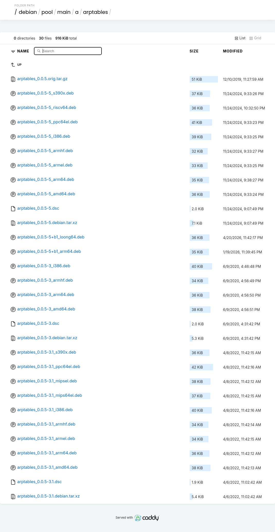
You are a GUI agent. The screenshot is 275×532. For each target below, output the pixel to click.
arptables (95, 12)
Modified (233, 51)
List (239, 38)
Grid (255, 38)
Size (194, 51)
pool (47, 12)
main (64, 12)
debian (28, 12)
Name (23, 51)
